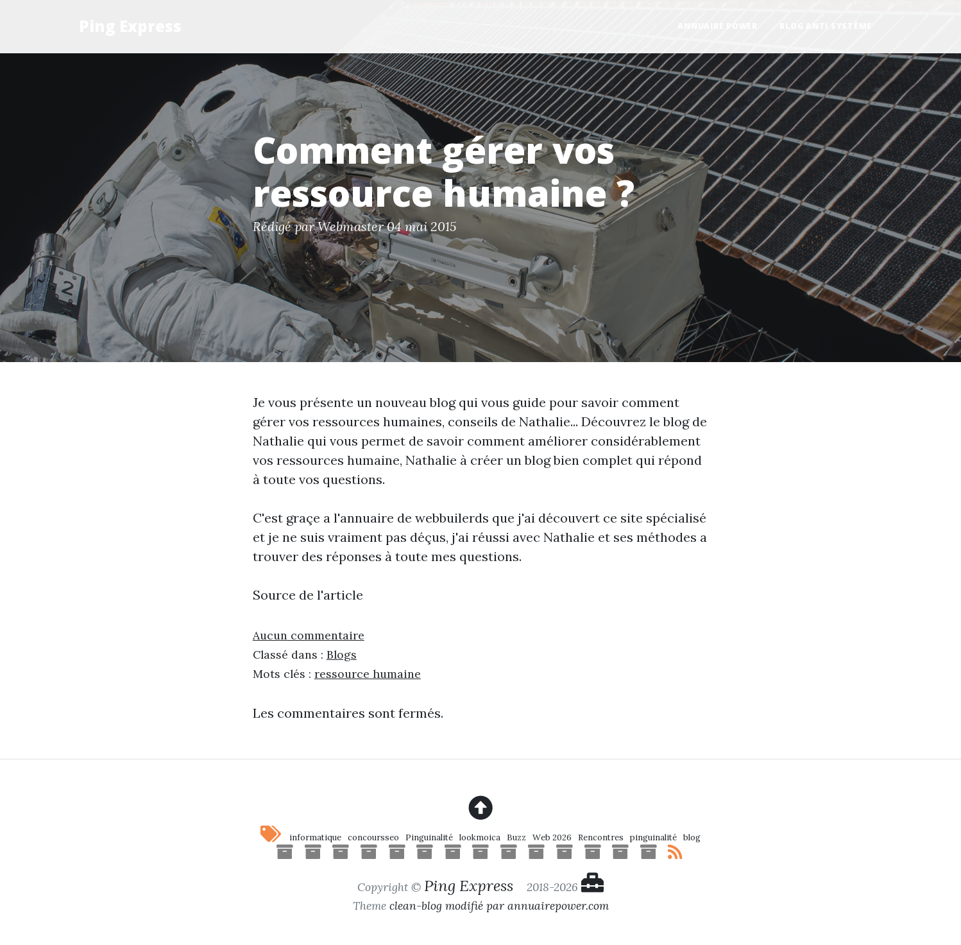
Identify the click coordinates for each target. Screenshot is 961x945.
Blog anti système (825, 26)
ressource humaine (367, 673)
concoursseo (373, 837)
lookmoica (479, 837)
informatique (315, 837)
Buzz (516, 837)
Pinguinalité (429, 837)
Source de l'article (308, 595)
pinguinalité (653, 837)
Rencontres (601, 837)
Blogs (342, 654)
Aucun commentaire (308, 635)
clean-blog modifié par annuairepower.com (499, 905)
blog (692, 837)
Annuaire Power (717, 26)
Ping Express (130, 26)
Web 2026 (552, 837)
